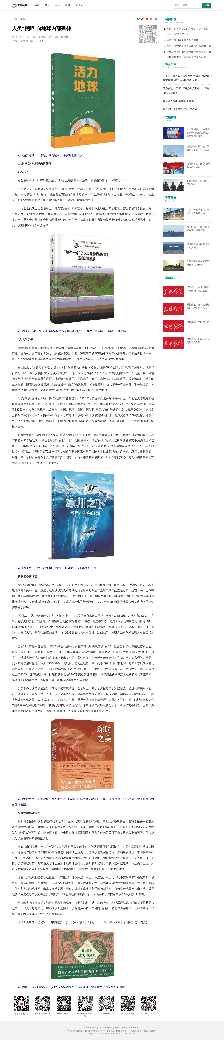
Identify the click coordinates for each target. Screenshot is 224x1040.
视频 (67, 5)
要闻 (37, 5)
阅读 (14, 18)
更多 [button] (78, 5)
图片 (57, 5)
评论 (47, 5)
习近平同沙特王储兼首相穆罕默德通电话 (189, 45)
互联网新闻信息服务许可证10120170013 (119, 1027)
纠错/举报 (90, 1027)
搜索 (207, 5)
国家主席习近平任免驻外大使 (183, 40)
